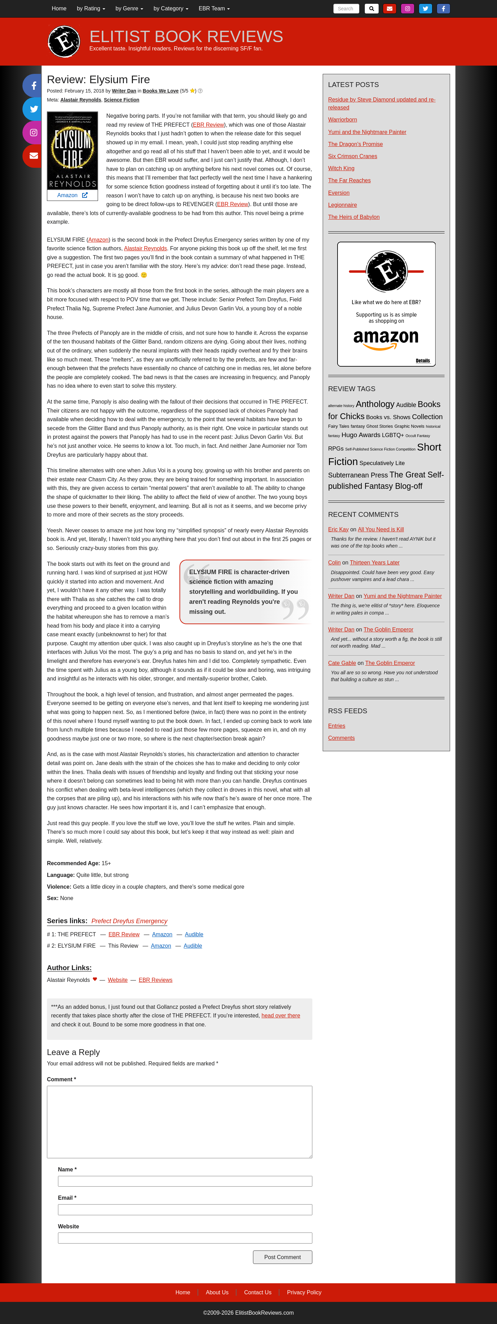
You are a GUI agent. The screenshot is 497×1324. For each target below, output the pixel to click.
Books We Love (161, 91)
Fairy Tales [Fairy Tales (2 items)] (338, 426)
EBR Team (214, 8)
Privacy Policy (304, 1292)
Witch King (341, 168)
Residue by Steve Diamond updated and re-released (382, 103)
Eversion (339, 193)
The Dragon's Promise (355, 144)
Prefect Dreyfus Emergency (129, 921)
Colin (334, 563)
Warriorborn (342, 120)
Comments (341, 738)
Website (118, 980)
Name (67, 1169)
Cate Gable (342, 663)
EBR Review (208, 125)
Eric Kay (338, 529)
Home (59, 8)
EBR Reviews (156, 980)
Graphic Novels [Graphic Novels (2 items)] (409, 426)
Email (67, 1198)
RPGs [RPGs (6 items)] (336, 448)
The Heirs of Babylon (354, 217)
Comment (61, 1079)
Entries (336, 726)
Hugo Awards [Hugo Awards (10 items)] (360, 434)
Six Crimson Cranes (352, 156)
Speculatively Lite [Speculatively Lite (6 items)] (382, 463)
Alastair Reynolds (80, 100)
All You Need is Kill (381, 529)
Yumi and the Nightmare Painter (367, 132)
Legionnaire (342, 205)
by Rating (91, 8)
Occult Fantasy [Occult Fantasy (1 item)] (418, 436)
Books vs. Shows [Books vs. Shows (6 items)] (388, 417)
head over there (281, 1015)
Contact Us (258, 1292)
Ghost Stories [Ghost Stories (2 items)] (380, 426)
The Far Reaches (349, 180)
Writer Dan (341, 596)
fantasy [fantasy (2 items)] (358, 426)
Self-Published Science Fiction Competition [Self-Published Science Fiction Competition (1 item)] (380, 449)
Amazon (72, 195)
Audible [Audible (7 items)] (406, 405)
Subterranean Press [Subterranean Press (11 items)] (358, 475)
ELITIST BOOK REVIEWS (186, 36)
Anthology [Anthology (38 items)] (375, 404)
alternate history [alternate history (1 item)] (341, 406)
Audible (194, 934)
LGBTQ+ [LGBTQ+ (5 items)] (393, 435)
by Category (171, 8)
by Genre (129, 8)
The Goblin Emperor (388, 629)
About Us (217, 1292)
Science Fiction (121, 100)
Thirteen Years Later (375, 563)
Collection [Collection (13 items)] (427, 417)
